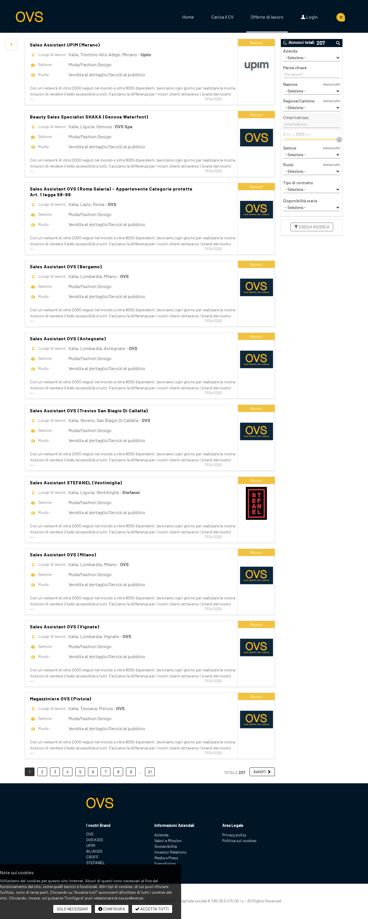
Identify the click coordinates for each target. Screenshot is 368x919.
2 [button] (42, 771)
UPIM (90, 845)
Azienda (290, 50)
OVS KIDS (94, 839)
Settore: (45, 64)
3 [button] (55, 771)
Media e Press (166, 857)
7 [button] (106, 771)
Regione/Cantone (298, 100)
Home (188, 17)
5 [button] (80, 771)
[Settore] (311, 154)
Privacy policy (234, 834)
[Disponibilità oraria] (311, 207)
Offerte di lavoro (267, 17)
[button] (11, 44)
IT (341, 17)
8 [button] (118, 771)
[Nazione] (311, 91)
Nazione (290, 84)
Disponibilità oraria (300, 200)
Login (309, 17)
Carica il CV (222, 17)
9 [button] (131, 771)
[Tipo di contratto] (311, 189)
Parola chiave (294, 67)
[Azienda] (311, 57)
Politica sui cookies (239, 840)
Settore (289, 147)
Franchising (164, 863)
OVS (89, 833)
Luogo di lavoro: (52, 54)
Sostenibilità (165, 846)
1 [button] (29, 771)
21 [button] (150, 771)
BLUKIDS (94, 851)
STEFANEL (95, 862)
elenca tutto (331, 84)
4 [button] (67, 771)
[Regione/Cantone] (311, 107)
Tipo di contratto (298, 182)
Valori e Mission (168, 840)
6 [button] (93, 771)
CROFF (92, 856)
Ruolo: (44, 74)
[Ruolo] (311, 171)
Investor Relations (170, 852)
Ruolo (288, 164)
